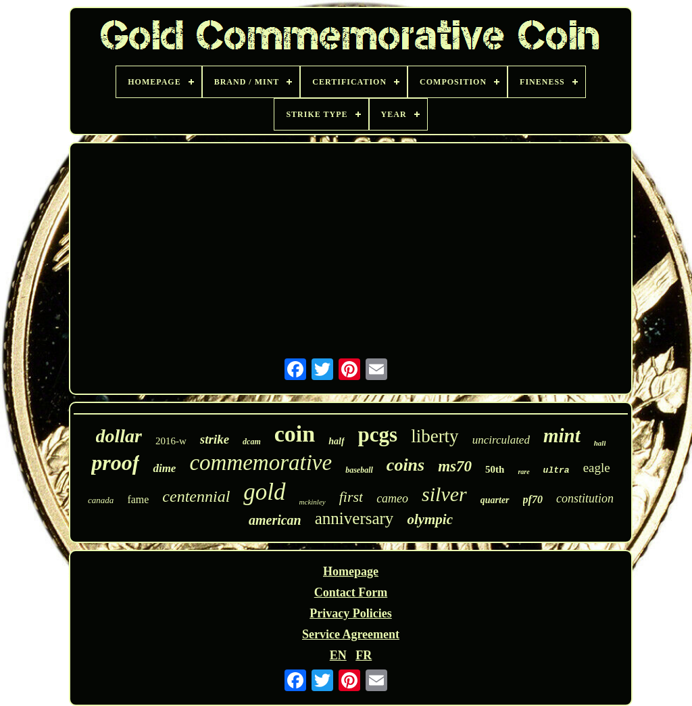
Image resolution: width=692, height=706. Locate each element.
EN (338, 655)
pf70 (533, 499)
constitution (585, 498)
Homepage (350, 571)
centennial (196, 496)
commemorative (260, 462)
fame (138, 499)
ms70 (455, 466)
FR (363, 655)
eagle (596, 468)
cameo (392, 498)
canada (101, 500)
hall (600, 443)
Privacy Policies (350, 613)
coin (294, 433)
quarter (495, 500)
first (351, 496)
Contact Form (350, 592)
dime (164, 468)
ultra (556, 470)
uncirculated (501, 439)
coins (405, 465)
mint (561, 435)
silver (444, 494)
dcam (252, 441)
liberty (434, 436)
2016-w (171, 441)
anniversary (354, 518)
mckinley (312, 502)
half (336, 441)
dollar (119, 435)
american (275, 520)
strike (214, 439)
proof (115, 462)
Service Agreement (350, 634)
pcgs (378, 434)
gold (264, 492)
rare (523, 471)
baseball (359, 470)
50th (494, 469)
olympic (430, 519)
